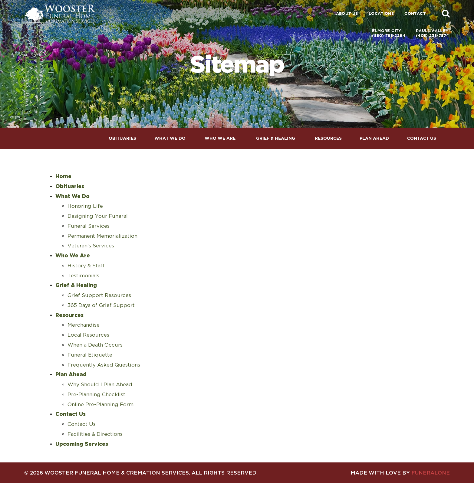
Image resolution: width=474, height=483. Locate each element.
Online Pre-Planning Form (100, 404)
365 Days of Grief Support (101, 305)
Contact (415, 13)
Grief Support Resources (99, 295)
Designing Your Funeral (97, 216)
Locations (381, 13)
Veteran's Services (90, 245)
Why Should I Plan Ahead (99, 384)
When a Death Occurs (95, 345)
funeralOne (430, 472)
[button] (446, 13)
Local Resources (88, 335)
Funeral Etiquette (89, 354)
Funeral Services (88, 226)
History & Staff (86, 265)
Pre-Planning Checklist (96, 394)
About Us (347, 13)
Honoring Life (85, 206)
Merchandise (83, 325)
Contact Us (81, 424)
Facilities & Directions (95, 434)
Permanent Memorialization (102, 236)
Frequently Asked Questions (103, 364)
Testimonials (83, 275)
